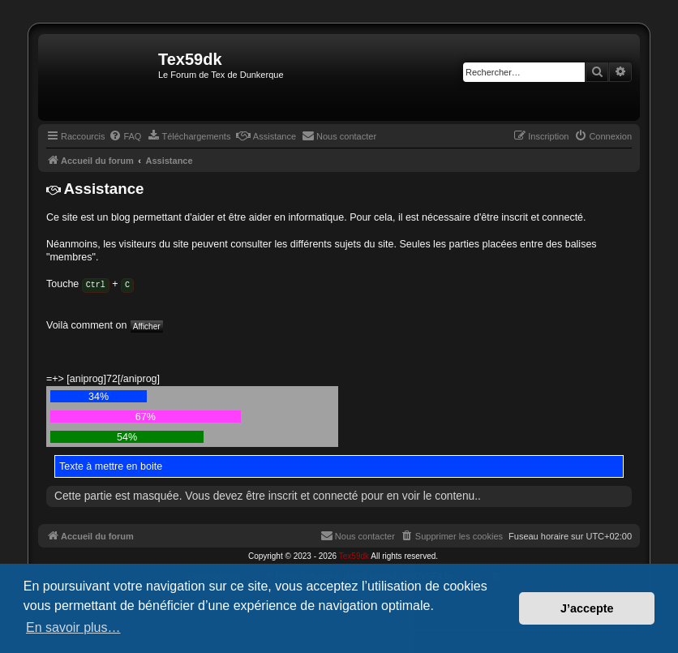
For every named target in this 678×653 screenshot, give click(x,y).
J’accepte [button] (587, 608)
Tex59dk (354, 555)
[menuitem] (125, 136)
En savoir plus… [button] (73, 627)
